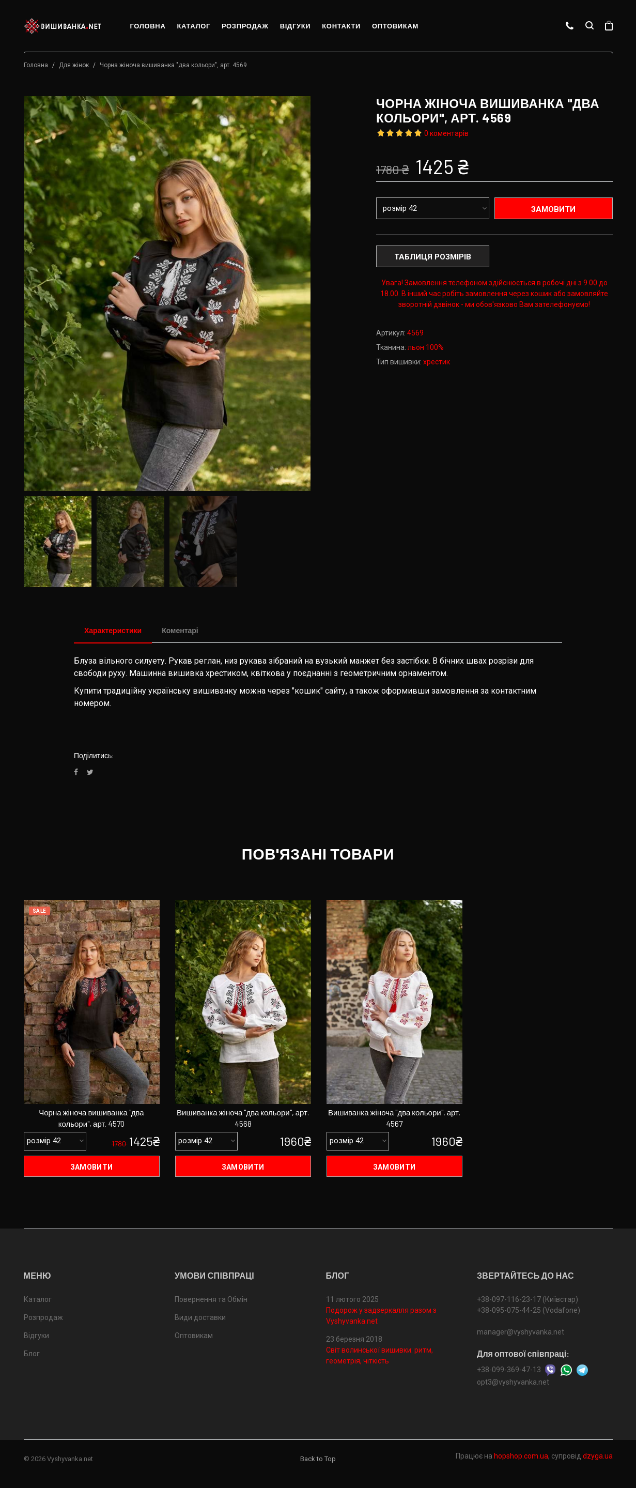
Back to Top (318, 1459)
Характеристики (113, 630)
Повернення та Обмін (211, 1299)
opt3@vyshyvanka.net (513, 1382)
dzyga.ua (598, 1456)
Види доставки (200, 1317)
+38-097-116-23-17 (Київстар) (527, 1299)
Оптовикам (395, 26)
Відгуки (295, 26)
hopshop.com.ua (521, 1456)
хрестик (436, 362)
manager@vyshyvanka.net (520, 1332)
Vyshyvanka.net (70, 1459)
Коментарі (180, 630)
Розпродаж (245, 26)
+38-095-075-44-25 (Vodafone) (528, 1310)
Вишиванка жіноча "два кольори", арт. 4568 (243, 1118)
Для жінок (74, 65)
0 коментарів (446, 133)
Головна (148, 26)
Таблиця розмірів (432, 257)
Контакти (341, 26)
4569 (415, 333)
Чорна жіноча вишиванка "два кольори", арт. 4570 (91, 1118)
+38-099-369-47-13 (509, 1370)
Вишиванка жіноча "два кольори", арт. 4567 (394, 1118)
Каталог (193, 26)
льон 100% (426, 347)
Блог (32, 1353)
